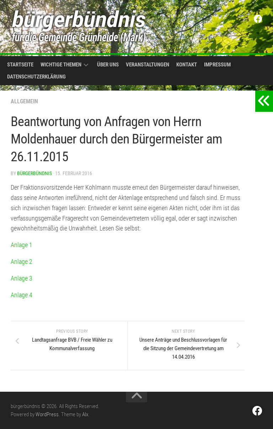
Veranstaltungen (147, 64)
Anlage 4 (21, 295)
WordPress (47, 414)
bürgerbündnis (34, 173)
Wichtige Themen (61, 64)
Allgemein (24, 101)
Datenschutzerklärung (36, 77)
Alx (85, 414)
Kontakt (186, 64)
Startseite (20, 64)
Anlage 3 (21, 278)
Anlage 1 (21, 245)
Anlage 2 (21, 261)
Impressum (217, 64)
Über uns (108, 64)
